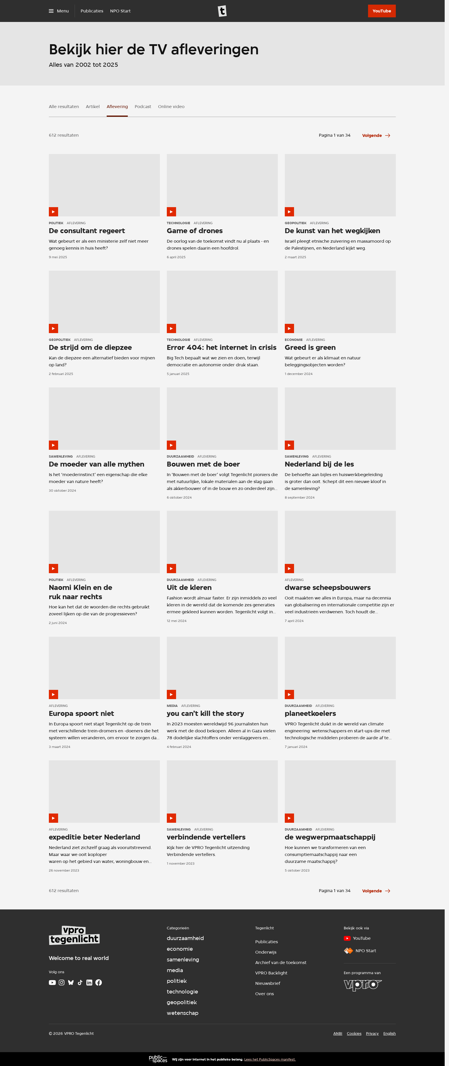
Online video (171, 106)
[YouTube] (382, 11)
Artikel (93, 106)
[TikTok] (80, 982)
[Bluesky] (70, 982)
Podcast (143, 106)
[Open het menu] (58, 11)
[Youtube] (52, 982)
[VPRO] (363, 985)
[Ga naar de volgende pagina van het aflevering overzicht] (377, 135)
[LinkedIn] (89, 982)
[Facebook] (98, 982)
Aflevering (117, 106)
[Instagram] (61, 982)
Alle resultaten (64, 106)
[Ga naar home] (222, 11)
